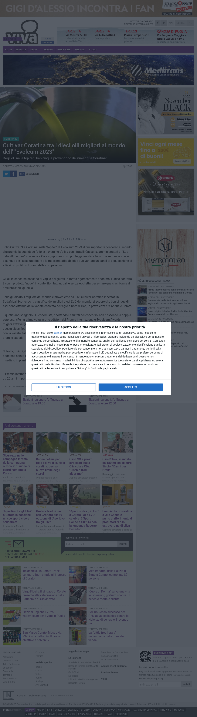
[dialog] (98, 359)
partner (57, 333)
